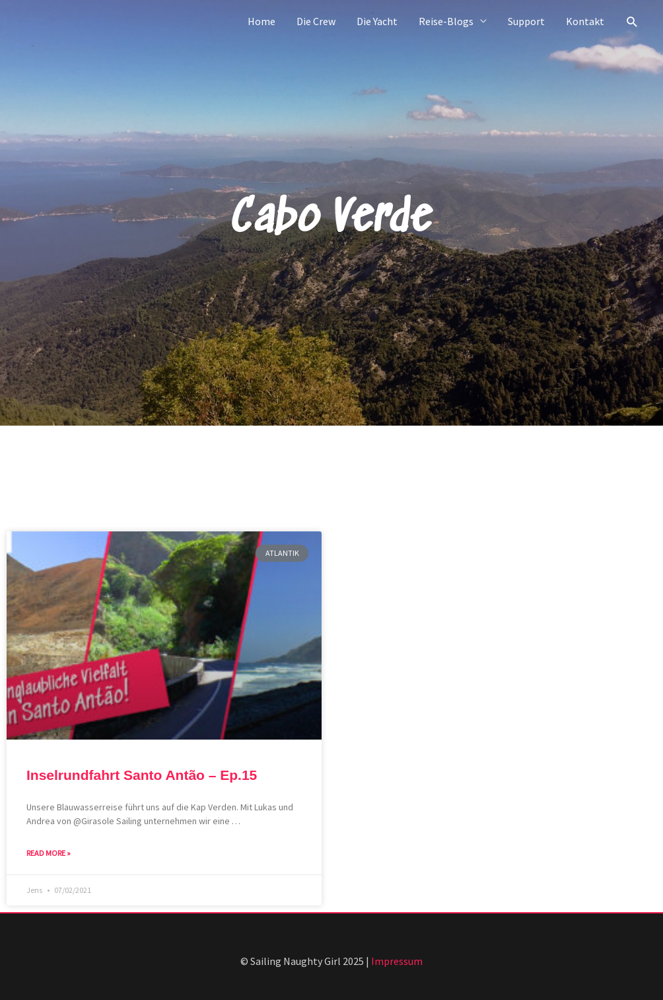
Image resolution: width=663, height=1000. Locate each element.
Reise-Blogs (446, 21)
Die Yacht (377, 21)
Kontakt (585, 21)
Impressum (397, 961)
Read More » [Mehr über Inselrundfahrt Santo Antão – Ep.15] (48, 853)
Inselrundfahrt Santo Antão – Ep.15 (141, 775)
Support (526, 21)
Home (261, 21)
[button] (632, 21)
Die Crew (316, 21)
